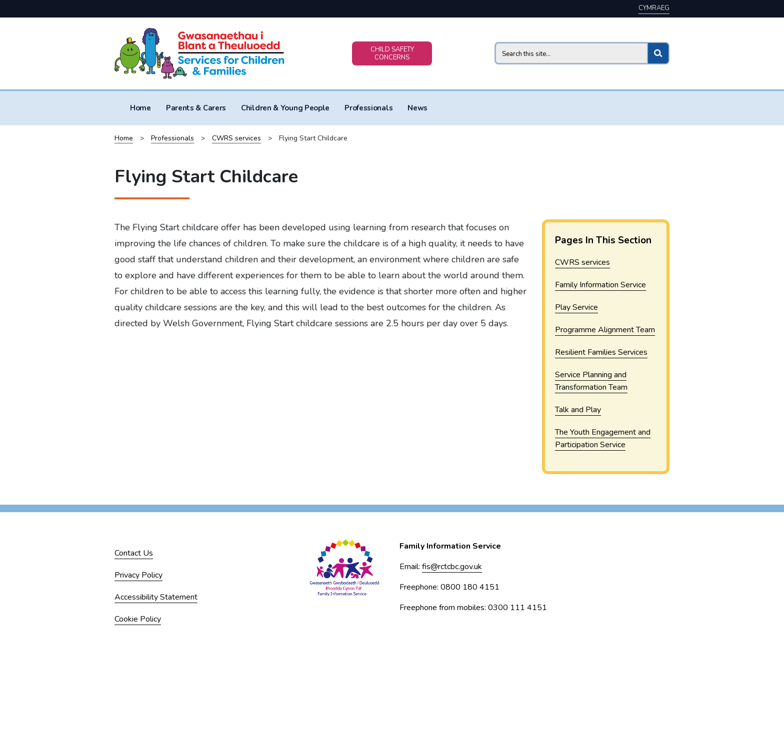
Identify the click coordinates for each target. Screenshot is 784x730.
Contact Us (133, 553)
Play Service (576, 307)
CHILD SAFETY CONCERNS (392, 53)
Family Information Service (600, 284)
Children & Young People (285, 108)
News (418, 108)
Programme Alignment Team (605, 329)
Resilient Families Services (601, 352)
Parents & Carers (196, 108)
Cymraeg (654, 7)
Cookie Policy (137, 619)
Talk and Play (578, 409)
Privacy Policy (138, 575)
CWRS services (236, 138)
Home (140, 108)
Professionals (368, 108)
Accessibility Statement (156, 597)
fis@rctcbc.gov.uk (452, 566)
